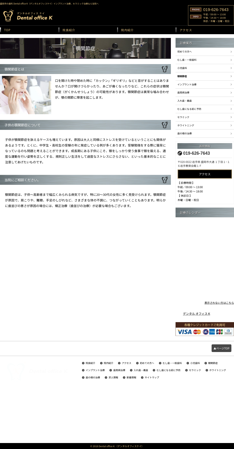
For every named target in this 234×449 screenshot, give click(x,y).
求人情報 (113, 377)
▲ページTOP (221, 348)
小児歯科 (182, 68)
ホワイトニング (185, 125)
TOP (7, 30)
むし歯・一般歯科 (186, 59)
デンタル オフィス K (196, 313)
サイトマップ (152, 377)
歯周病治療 (183, 92)
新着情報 (131, 377)
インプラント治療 (186, 84)
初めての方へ (184, 51)
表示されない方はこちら (219, 303)
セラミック (183, 117)
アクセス (186, 30)
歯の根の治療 (184, 133)
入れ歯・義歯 (184, 100)
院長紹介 (69, 30)
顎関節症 (182, 76)
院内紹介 (127, 30)
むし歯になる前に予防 (189, 109)
